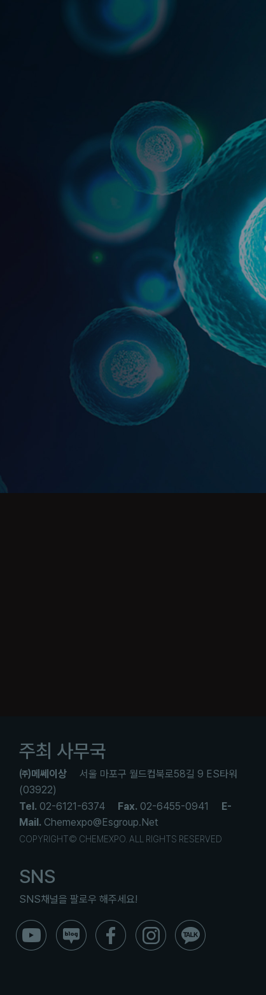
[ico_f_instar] (151, 925)
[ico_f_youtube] (31, 925)
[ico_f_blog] (71, 925)
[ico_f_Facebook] (110, 925)
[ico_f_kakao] (190, 925)
